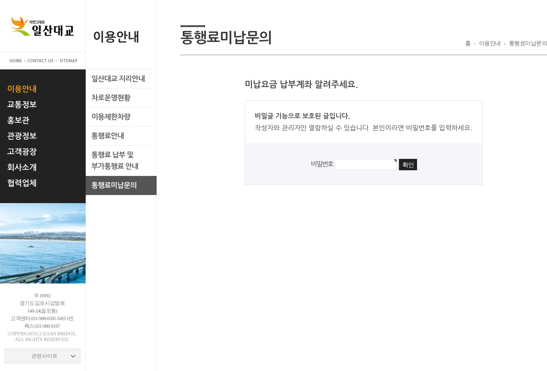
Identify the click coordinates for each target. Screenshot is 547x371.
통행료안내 (107, 135)
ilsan (49, 333)
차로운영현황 (110, 97)
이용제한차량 (110, 116)
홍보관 (18, 120)
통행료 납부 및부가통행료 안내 (114, 160)
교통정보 (22, 104)
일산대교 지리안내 (118, 78)
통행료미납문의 (114, 185)
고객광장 (22, 152)
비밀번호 (321, 164)
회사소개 (22, 167)
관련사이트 (44, 356)
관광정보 (22, 136)
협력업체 (22, 183)
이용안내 (22, 89)
